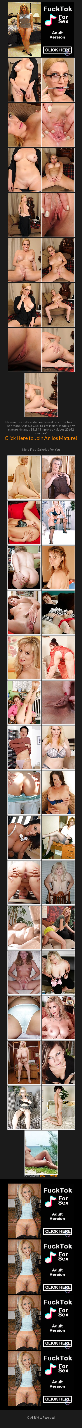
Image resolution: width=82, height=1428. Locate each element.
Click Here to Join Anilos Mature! (41, 438)
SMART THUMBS (49, 1176)
